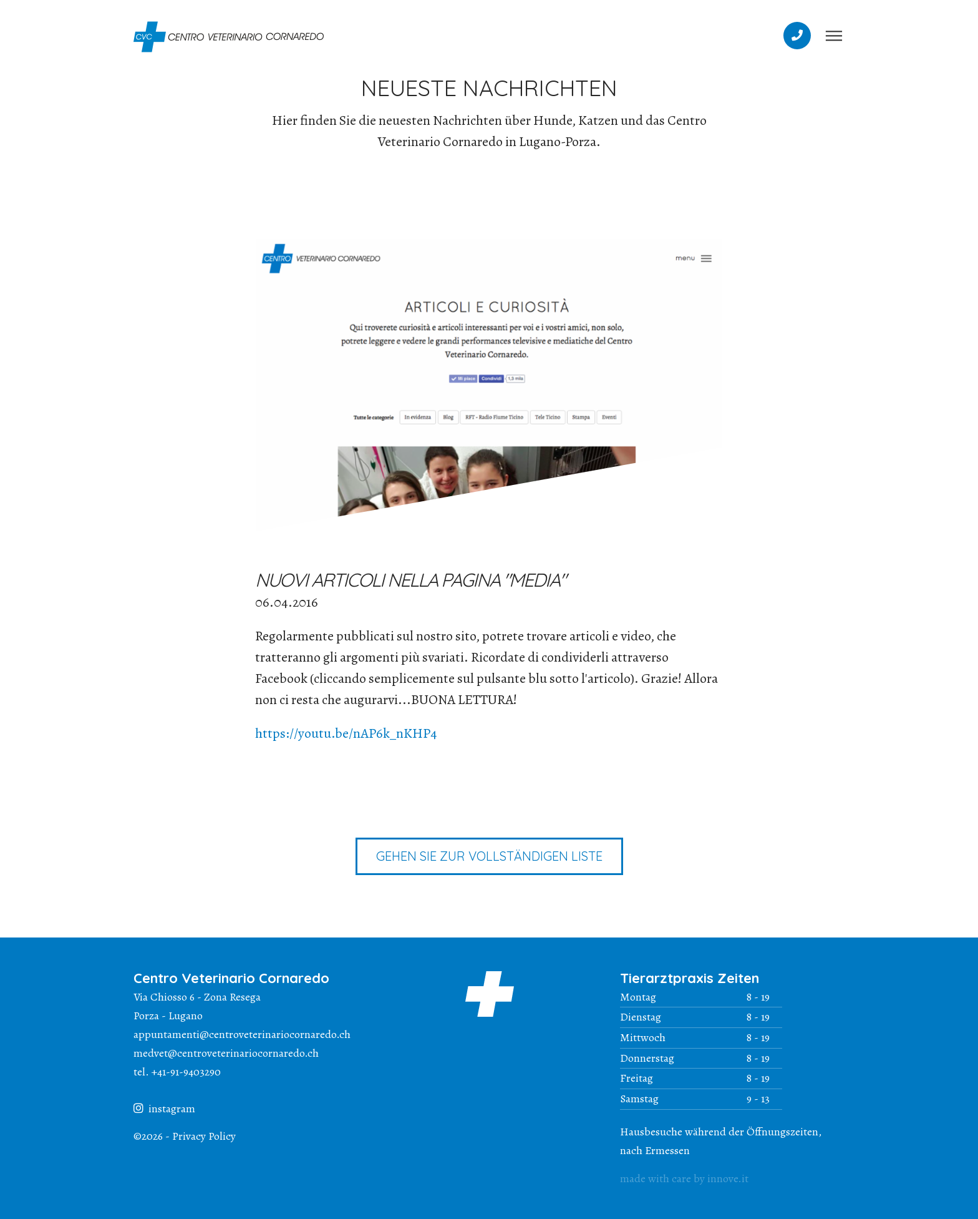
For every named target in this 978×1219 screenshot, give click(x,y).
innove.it (727, 1178)
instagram (164, 1108)
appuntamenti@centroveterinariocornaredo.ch (242, 1034)
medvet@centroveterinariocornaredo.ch (226, 1052)
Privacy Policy (204, 1135)
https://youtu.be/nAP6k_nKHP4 (346, 733)
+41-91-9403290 (186, 1071)
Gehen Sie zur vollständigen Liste (489, 856)
